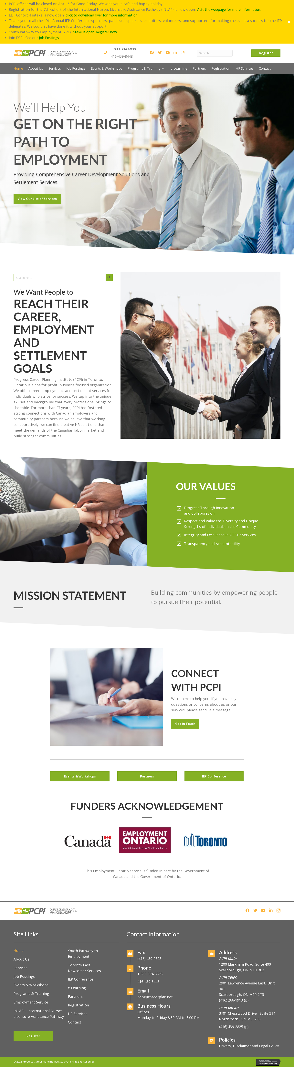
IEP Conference (80, 960)
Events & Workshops (31, 965)
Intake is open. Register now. (96, 12)
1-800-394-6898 (123, 29)
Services (20, 948)
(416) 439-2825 (231, 1007)
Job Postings (24, 957)
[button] (162, 49)
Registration (78, 985)
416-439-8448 (122, 37)
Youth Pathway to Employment (83, 934)
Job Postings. (50, 17)
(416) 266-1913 (231, 980)
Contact (74, 1003)
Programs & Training (31, 974)
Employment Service (31, 983)
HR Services (77, 994)
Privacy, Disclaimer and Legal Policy (249, 1026)
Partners (75, 977)
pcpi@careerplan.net (155, 977)
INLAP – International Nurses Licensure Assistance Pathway (39, 994)
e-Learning (77, 968)
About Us (21, 940)
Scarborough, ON (241, 975)
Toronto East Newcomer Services (84, 948)
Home (19, 931)
